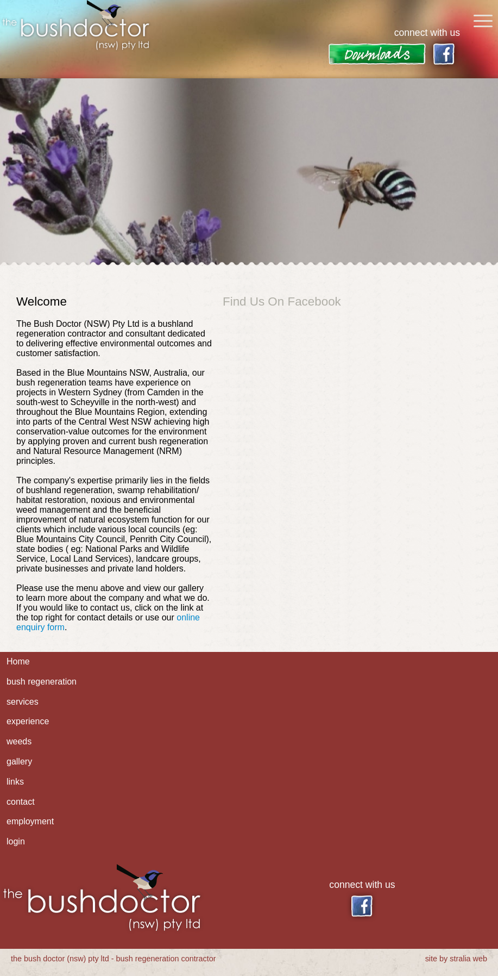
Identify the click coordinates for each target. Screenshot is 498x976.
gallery (19, 761)
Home (18, 661)
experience (28, 721)
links (15, 781)
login (16, 841)
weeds (19, 741)
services (23, 701)
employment (30, 821)
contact (21, 801)
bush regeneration (42, 681)
